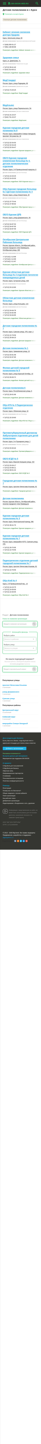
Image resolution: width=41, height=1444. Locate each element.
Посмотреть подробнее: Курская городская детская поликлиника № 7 (20, 553)
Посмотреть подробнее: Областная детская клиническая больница (20, 318)
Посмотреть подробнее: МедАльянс (14, 120)
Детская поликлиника (13, 498)
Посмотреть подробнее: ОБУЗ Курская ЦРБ (17, 232)
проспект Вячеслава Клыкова (15, 1279)
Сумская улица (9, 1293)
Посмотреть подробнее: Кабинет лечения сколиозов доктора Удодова (20, 50)
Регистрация (7, 1382)
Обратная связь (8, 1365)
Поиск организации (9, 1390)
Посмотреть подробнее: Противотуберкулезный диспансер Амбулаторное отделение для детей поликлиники (20, 451)
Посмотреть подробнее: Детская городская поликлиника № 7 (20, 341)
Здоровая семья (11, 58)
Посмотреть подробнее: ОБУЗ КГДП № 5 (16, 473)
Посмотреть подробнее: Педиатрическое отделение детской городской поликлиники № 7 (20, 573)
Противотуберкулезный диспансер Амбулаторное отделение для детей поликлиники (20, 435)
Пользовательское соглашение (13, 1372)
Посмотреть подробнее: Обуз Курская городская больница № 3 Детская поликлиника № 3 (20, 207)
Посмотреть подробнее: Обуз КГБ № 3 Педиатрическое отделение (20, 421)
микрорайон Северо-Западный (15, 1318)
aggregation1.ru (8, 1432)
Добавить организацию (14, 1343)
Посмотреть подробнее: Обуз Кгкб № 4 (15, 595)
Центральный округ (11, 1304)
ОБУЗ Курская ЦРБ (12, 214)
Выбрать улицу (9, 1239)
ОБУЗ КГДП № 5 (10, 459)
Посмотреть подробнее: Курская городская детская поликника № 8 (20, 150)
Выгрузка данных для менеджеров (15, 1350)
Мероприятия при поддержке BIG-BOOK (16, 1353)
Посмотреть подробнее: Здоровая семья (16, 73)
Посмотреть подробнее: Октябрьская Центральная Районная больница (20, 264)
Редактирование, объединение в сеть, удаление (19, 1397)
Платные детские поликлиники (15, 20)
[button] (15, 1435)
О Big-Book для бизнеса (11, 1362)
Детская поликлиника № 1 (15, 348)
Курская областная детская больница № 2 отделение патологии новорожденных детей (20, 275)
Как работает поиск (9, 1392)
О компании (7, 1370)
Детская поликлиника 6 (14, 388)
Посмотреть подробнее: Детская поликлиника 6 (18, 397)
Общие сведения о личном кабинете (15, 1387)
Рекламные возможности (12, 1348)
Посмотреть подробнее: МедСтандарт (15, 93)
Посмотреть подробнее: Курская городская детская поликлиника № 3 (20, 528)
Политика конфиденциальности (13, 1375)
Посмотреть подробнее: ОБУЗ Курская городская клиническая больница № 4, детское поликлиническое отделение (20, 181)
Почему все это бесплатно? (12, 1385)
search (37, 3)
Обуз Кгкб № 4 (10, 580)
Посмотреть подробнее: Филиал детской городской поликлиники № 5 (20, 380)
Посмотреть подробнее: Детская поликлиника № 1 (19, 360)
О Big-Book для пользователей (13, 1360)
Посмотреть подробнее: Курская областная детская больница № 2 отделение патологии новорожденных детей (20, 290)
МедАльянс (8, 105)
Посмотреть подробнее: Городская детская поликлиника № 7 (20, 491)
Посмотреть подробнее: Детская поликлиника (18, 508)
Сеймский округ (9, 1311)
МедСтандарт (9, 80)
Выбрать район (9, 1230)
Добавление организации (11, 1395)
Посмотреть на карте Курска (14, 14)
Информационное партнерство (13, 1367)
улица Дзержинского (11, 1286)
